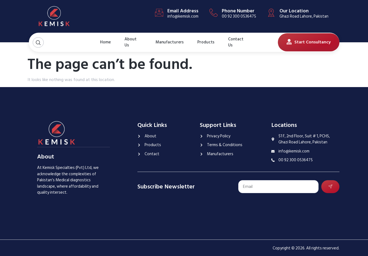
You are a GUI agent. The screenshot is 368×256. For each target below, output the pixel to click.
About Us (130, 42)
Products (205, 42)
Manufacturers (170, 42)
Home (105, 42)
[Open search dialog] (38, 42)
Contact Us (236, 42)
